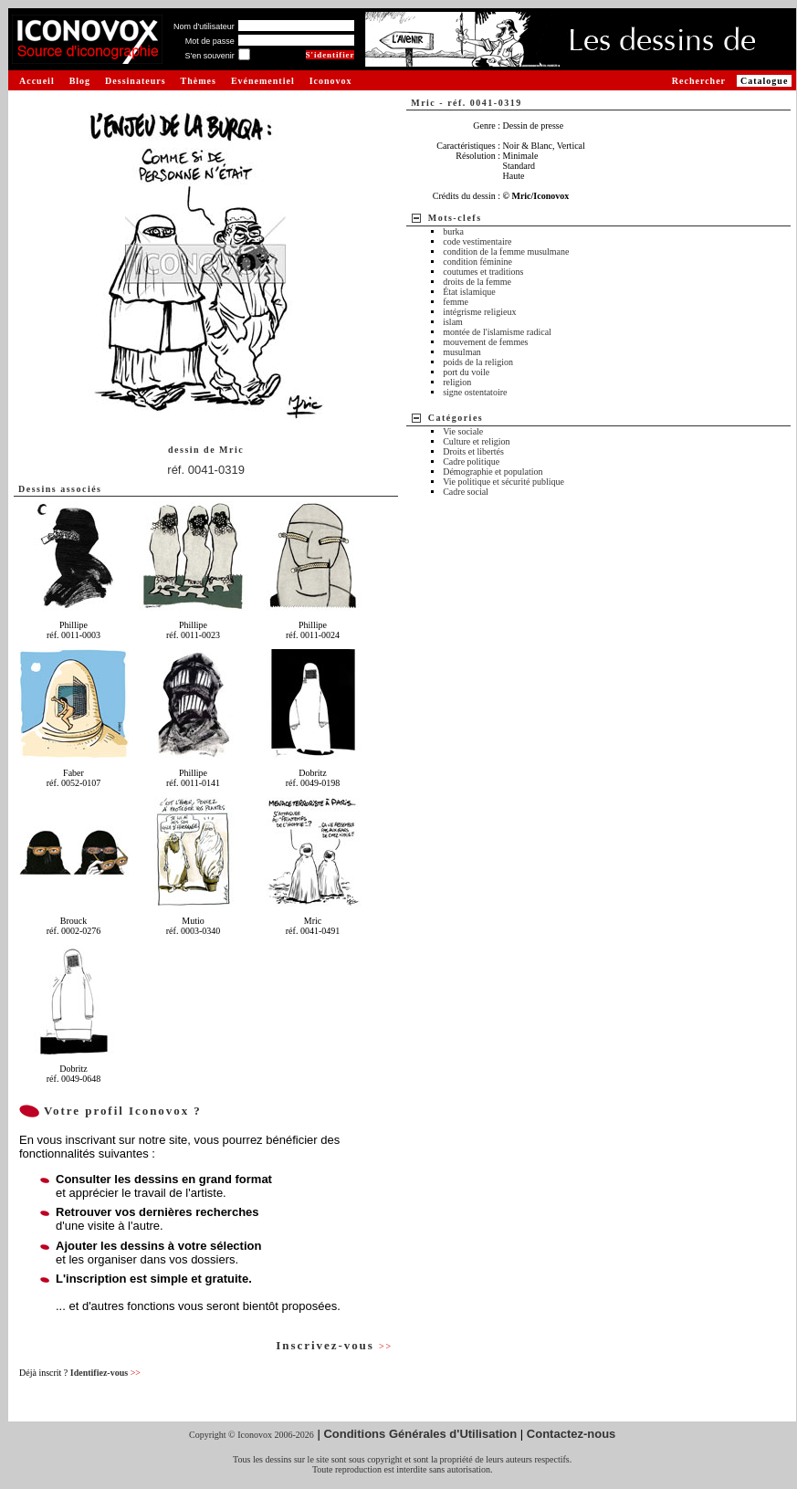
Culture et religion (476, 441)
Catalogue (764, 81)
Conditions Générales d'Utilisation (420, 1434)
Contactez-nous (571, 1434)
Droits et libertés (473, 451)
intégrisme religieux (479, 312)
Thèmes (198, 81)
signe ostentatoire (475, 392)
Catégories (456, 418)
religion (457, 382)
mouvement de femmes (485, 342)
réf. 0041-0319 (206, 470)
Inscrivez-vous (334, 1345)
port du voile (466, 372)
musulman (462, 352)
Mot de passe (210, 41)
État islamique (469, 292)
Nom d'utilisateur (204, 26)
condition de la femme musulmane (506, 251)
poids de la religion (478, 362)
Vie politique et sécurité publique (503, 482)
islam (453, 322)
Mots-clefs (455, 218)
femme (455, 302)
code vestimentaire (477, 241)
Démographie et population (492, 472)
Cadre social (465, 492)
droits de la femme (477, 282)
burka (453, 231)
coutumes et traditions (483, 272)
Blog (79, 81)
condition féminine (477, 262)
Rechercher (699, 81)
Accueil (37, 81)
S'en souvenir (209, 55)
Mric (231, 450)
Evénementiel (263, 81)
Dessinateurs (135, 81)
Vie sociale (463, 431)
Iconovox (330, 81)
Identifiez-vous (105, 1373)
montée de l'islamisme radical (497, 332)
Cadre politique (471, 461)
